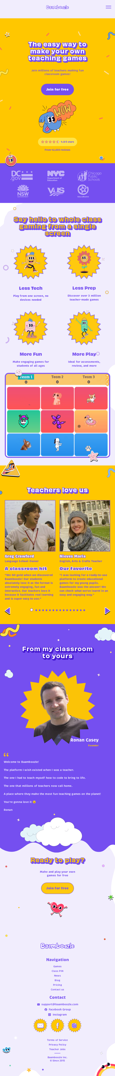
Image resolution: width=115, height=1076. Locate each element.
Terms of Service (57, 1040)
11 (67, 617)
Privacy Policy (57, 1044)
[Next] (107, 617)
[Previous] (7, 617)
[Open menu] (108, 7)
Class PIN (57, 971)
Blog (57, 980)
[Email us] (40, 1025)
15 (81, 617)
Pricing (57, 985)
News (57, 975)
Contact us (57, 989)
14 (77, 617)
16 (84, 617)
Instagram (57, 1015)
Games (57, 966)
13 (74, 617)
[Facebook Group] (57, 1026)
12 (70, 617)
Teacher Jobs (57, 1049)
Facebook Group (57, 1009)
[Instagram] (74, 1026)
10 (64, 617)
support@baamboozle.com (57, 1004)
